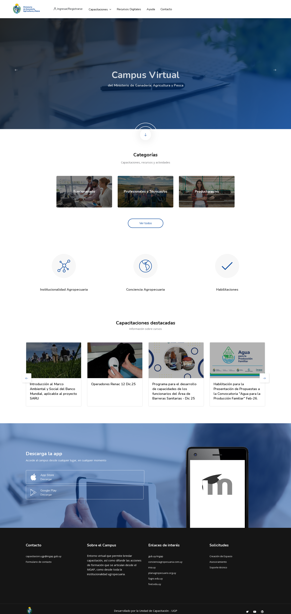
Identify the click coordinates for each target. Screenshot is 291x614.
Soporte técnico (218, 550)
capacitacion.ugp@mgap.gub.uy (43, 539)
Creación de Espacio (221, 539)
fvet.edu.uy (154, 567)
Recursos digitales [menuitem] (129, 9)
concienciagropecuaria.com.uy (165, 545)
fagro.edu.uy (155, 561)
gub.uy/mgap (155, 539)
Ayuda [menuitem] (151, 9)
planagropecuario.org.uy (162, 556)
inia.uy (152, 550)
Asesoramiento (218, 545)
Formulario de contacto (39, 545)
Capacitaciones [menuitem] (100, 9)
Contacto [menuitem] (166, 9)
